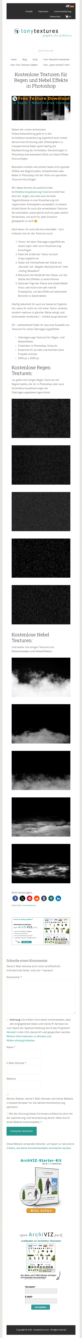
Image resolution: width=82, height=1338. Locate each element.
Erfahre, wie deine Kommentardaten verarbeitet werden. (39, 1148)
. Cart (68, 17)
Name (11, 1047)
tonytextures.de (42, 31)
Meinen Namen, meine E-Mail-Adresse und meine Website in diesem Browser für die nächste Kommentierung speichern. (40, 1103)
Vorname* (30, 1287)
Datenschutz (55, 17)
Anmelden (40, 1307)
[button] (15, 898)
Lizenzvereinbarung (62, 11)
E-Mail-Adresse (16, 1063)
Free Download (29, 905)
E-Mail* (29, 1296)
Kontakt (29, 11)
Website (11, 1078)
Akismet (11, 1032)
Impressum (43, 11)
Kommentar (14, 977)
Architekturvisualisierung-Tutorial (32, 191)
